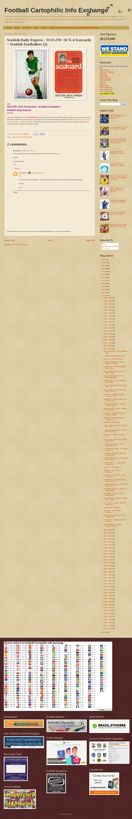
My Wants (27, 28)
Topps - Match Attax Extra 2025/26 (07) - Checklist (118, 201)
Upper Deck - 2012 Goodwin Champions (112, 471)
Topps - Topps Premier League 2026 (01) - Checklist (117, 189)
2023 (104, 268)
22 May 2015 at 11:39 (28, 150)
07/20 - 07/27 (108, 545)
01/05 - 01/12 (108, 628)
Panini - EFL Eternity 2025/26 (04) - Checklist (117, 152)
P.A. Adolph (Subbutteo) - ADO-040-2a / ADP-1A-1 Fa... (115, 489)
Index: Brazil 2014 (106, 87)
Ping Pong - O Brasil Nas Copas (113, 359)
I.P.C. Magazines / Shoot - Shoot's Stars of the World (113, 444)
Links (44, 28)
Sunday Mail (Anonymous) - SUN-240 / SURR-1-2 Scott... (115, 430)
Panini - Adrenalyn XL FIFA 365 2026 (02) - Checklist (118, 128)
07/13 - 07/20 (108, 548)
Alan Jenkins (23, 173)
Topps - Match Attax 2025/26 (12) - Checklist (117, 164)
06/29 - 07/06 (108, 554)
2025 (104, 262)
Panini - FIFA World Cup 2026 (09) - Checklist (117, 213)
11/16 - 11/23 (108, 316)
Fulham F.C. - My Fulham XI (112, 467)
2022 (104, 271)
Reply (15, 164)
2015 (104, 292)
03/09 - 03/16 (108, 601)
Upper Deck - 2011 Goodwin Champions (112, 511)
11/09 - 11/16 (108, 319)
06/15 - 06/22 (108, 560)
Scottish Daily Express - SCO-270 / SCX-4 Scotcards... (114, 376)
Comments (105, 248)
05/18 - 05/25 (108, 572)
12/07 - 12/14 (108, 307)
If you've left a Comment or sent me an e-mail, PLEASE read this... (75, 28)
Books (17, 28)
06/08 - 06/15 (108, 563)
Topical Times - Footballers (111, 507)
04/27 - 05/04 (108, 581)
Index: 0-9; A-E (105, 70)
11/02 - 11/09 (108, 322)
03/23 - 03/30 (108, 595)
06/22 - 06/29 (108, 557)
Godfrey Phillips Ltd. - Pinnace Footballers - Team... (112, 525)
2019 (104, 280)
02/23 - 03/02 (108, 607)
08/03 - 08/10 (108, 539)
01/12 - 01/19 (108, 625)
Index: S (102, 81)
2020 (104, 277)
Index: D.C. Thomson (107, 72)
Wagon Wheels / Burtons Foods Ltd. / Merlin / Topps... (114, 372)
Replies (17, 168)
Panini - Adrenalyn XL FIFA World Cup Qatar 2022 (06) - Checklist (118, 177)
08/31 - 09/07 (108, 349)
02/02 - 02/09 (108, 616)
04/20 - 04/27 (108, 584)
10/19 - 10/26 (108, 328)
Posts (104, 244)
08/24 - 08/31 (108, 530)
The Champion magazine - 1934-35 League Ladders (114, 404)
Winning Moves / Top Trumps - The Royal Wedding (114, 516)
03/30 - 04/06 (108, 592)
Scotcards (15, 137)
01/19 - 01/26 (108, 622)
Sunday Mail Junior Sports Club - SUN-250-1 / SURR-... (115, 458)
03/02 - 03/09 (108, 604)
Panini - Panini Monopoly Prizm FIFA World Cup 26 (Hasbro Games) (118, 141)
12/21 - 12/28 (108, 301)
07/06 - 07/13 (108, 551)
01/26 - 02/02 (108, 619)
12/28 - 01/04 (108, 298)
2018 (104, 283)
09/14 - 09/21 (108, 343)
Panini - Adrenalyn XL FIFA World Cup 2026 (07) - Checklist (118, 116)
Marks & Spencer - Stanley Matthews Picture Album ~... (114, 381)
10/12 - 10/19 (108, 331)
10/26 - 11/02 (108, 325)
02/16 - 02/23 (108, 610)
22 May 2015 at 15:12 (38, 173)
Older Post (90, 240)
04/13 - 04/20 (108, 586)
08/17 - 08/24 (108, 533)
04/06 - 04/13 (108, 589)
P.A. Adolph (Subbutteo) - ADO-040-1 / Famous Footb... (115, 454)
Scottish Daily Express (26, 137)
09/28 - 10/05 (108, 337)
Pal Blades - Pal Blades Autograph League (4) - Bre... (114, 418)
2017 (104, 286)
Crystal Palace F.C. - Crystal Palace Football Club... (114, 463)
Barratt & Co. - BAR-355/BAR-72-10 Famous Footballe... (114, 414)
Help (36, 28)
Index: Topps (104, 85)
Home (9, 28)
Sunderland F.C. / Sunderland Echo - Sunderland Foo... (114, 480)
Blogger (69, 814)
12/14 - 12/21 (108, 304)
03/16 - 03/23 (108, 598)
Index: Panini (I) (105, 78)
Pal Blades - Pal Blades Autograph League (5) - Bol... (114, 395)
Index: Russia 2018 (106, 89)
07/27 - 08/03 (108, 542)
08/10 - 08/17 (108, 536)
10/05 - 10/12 (108, 334)
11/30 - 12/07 (108, 310)
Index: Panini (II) (105, 80)
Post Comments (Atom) (20, 244)
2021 (104, 274)
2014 (104, 295)
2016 (104, 289)
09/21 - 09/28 (108, 339)
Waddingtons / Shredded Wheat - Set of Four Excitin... (114, 400)
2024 (104, 265)
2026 (104, 259)
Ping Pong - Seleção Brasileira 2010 (114, 356)
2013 (104, 632)
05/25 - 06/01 (108, 569)
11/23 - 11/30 (108, 313)
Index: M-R (103, 76)
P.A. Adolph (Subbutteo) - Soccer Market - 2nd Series (113, 362)
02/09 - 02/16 (108, 613)
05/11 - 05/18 (108, 574)
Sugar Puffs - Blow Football (111, 422)
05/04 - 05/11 (108, 577)
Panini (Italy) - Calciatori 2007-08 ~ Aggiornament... (114, 494)
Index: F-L (103, 74)
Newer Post (9, 240)
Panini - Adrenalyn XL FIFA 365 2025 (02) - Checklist (118, 225)
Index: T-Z (103, 83)
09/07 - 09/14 (108, 346)
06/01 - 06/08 (108, 566)
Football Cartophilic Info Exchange (56, 10)
